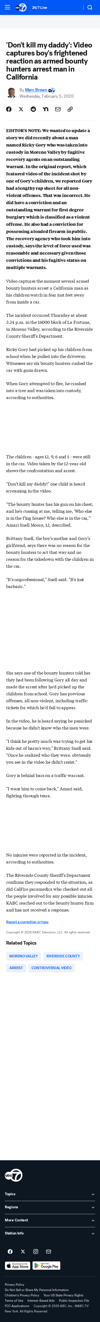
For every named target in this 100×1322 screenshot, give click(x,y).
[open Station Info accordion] (50, 1234)
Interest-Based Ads (41, 1300)
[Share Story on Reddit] (33, 109)
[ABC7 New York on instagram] (35, 1251)
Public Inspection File (74, 1300)
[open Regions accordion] (50, 1207)
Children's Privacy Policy (22, 1295)
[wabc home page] (13, 1175)
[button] (7, 7)
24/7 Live (39, 7)
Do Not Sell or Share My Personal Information (37, 1290)
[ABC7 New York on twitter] (23, 1251)
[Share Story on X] (21, 109)
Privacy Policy (14, 1284)
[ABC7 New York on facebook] (10, 1251)
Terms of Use (14, 1300)
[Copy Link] (70, 109)
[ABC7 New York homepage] (21, 7)
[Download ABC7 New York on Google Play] (47, 1265)
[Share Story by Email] (57, 109)
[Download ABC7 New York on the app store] (17, 1265)
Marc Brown (36, 90)
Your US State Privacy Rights (63, 1295)
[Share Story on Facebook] (8, 109)
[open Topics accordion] (50, 1194)
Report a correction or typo (27, 922)
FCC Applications (17, 1306)
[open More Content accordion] (50, 1220)
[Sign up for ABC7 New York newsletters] (48, 1251)
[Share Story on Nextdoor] (45, 109)
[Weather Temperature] (73, 7)
